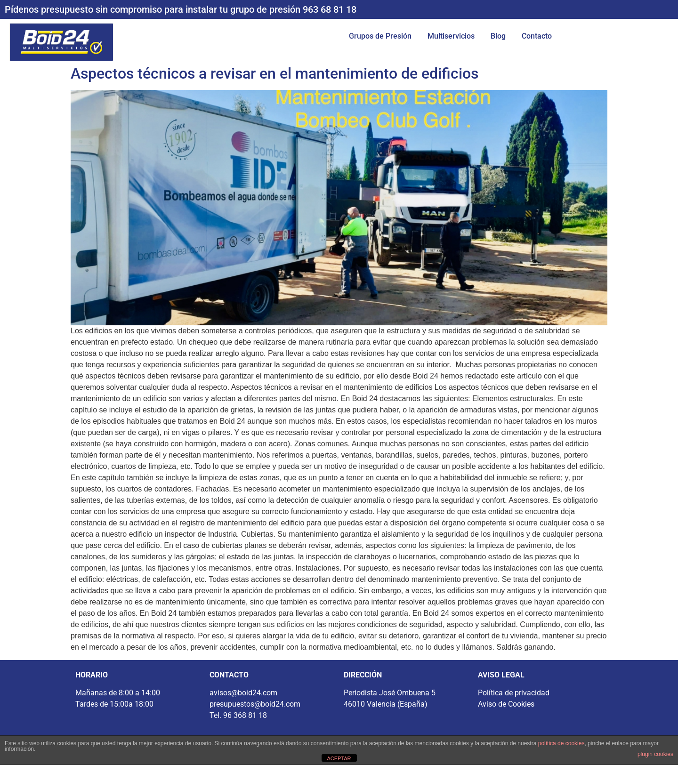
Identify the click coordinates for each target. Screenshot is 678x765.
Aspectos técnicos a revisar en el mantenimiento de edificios (274, 73)
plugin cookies (655, 754)
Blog (498, 36)
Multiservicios (451, 36)
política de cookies (561, 743)
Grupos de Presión (380, 36)
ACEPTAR (339, 758)
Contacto (537, 36)
